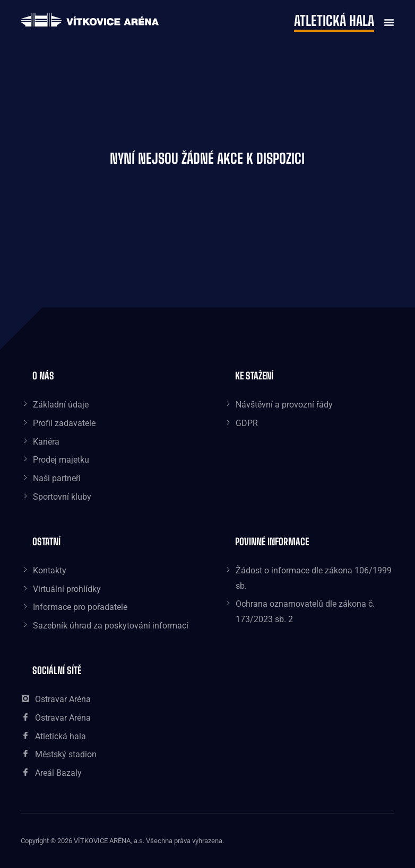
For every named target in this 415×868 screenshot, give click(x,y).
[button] (386, 21)
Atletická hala (334, 20)
